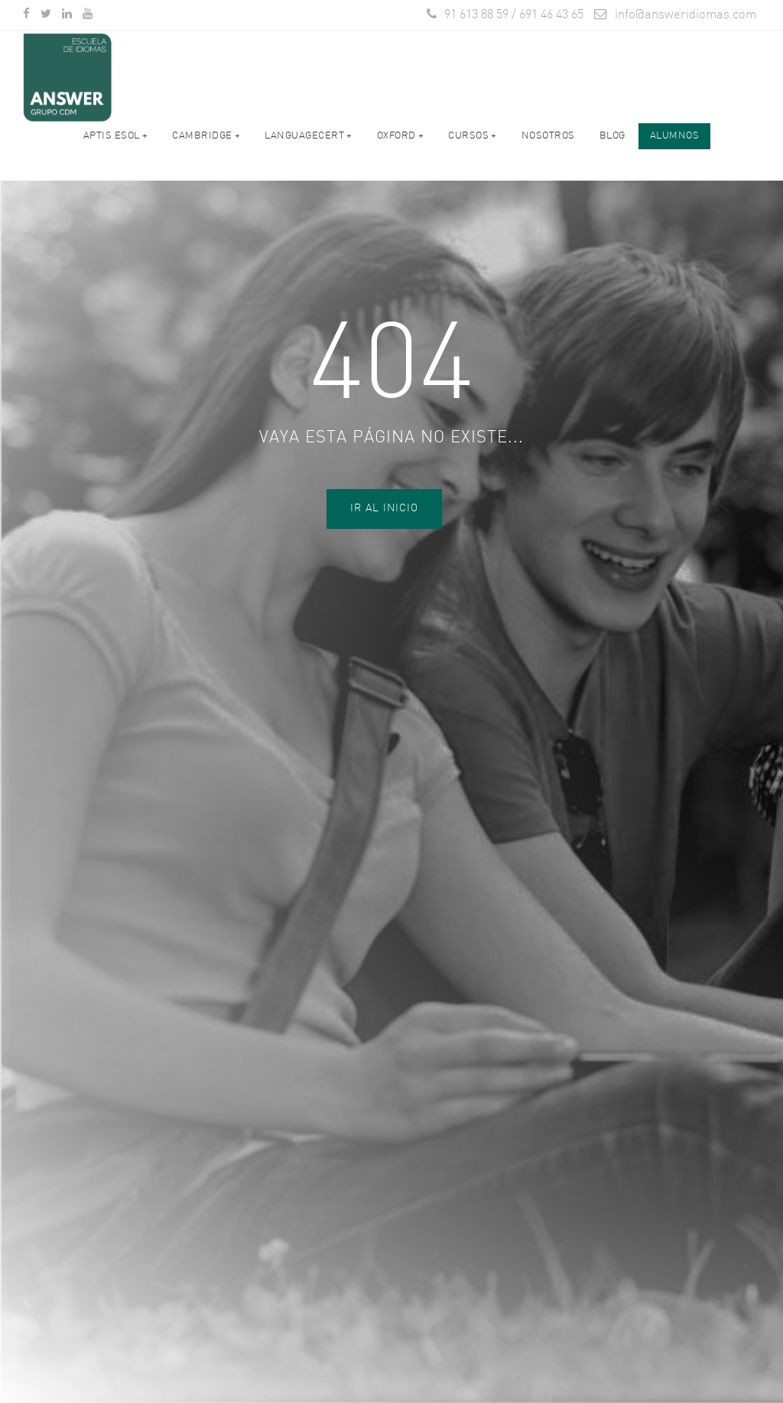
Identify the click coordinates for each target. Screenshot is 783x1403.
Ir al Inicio (384, 509)
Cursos (472, 146)
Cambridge (206, 146)
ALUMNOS (675, 146)
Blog (612, 146)
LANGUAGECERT (309, 146)
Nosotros (548, 146)
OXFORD (400, 146)
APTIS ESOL (115, 146)
